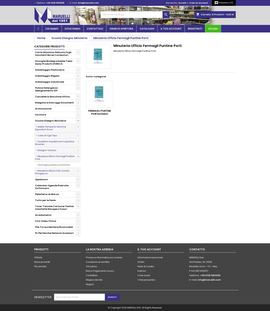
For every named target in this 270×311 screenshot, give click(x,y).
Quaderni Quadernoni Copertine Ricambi (54, 143)
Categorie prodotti (49, 46)
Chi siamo (51, 28)
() (223, 3)
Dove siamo (72, 28)
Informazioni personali (150, 257)
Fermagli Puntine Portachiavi (54, 164)
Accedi (182, 2)
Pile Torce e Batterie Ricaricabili (54, 227)
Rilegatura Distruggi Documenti (54, 102)
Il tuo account (171, 28)
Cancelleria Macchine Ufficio (52, 96)
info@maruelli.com (88, 2)
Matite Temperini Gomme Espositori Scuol (50, 128)
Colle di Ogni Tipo (47, 135)
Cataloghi (147, 28)
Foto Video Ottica (45, 221)
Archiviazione (43, 108)
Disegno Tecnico (47, 150)
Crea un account (198, 2)
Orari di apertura (121, 28)
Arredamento (43, 215)
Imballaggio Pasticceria (49, 69)
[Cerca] (135, 14)
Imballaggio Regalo (47, 75)
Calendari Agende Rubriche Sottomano (52, 187)
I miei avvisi (144, 275)
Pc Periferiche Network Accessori (54, 233)
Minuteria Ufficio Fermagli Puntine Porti (54, 158)
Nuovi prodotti (42, 262)
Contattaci (95, 28)
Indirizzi (142, 271)
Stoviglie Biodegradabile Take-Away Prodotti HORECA (54, 62)
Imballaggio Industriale (49, 82)
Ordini (141, 262)
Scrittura (40, 114)
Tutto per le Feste (45, 200)
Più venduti (40, 266)
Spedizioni (41, 179)
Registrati (195, 28)
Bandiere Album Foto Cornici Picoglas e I (52, 172)
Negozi (90, 284)
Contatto (197, 249)
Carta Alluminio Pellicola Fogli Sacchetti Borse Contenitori (53, 54)
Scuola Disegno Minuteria (50, 120)
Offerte (38, 257)
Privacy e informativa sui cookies (104, 257)
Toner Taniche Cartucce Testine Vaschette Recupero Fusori (54, 208)
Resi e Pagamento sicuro (100, 271)
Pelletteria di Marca (47, 194)
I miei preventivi (146, 279)
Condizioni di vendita (97, 262)
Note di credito (146, 266)
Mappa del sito (94, 279)
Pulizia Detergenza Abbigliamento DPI (46, 89)
